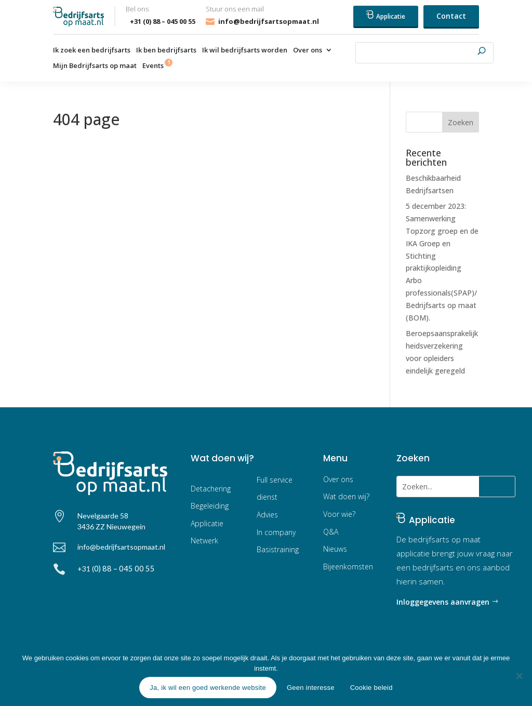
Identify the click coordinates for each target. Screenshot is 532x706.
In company (276, 532)
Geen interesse (311, 687)
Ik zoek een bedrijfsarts (91, 50)
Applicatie (385, 15)
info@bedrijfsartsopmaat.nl (268, 21)
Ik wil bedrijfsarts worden (244, 50)
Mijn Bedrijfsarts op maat (95, 66)
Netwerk (204, 540)
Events (153, 66)
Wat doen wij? (346, 496)
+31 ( (116, 568)
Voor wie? (339, 514)
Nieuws (335, 549)
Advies (267, 514)
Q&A (330, 532)
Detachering (211, 489)
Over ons (307, 50)
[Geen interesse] (519, 676)
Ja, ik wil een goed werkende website (208, 687)
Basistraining (278, 549)
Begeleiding (210, 506)
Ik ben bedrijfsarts (166, 50)
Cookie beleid (371, 687)
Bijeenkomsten (348, 566)
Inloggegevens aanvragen (442, 602)
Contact (451, 16)
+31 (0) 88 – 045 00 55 (160, 21)
